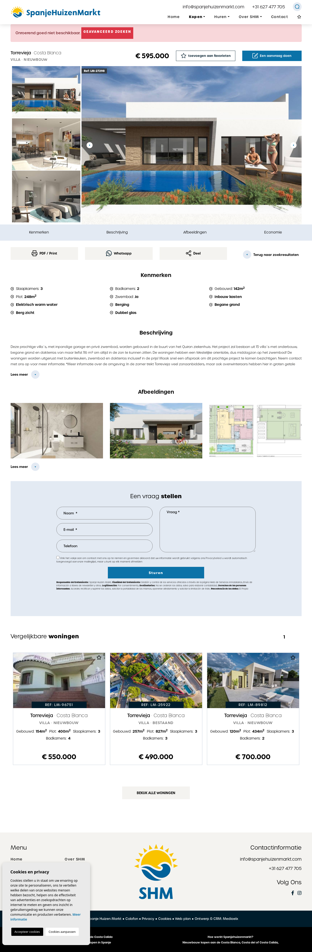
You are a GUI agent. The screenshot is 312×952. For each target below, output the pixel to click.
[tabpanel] (59, 709)
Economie (273, 232)
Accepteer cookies (27, 932)
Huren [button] (220, 17)
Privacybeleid (214, 558)
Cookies (164, 919)
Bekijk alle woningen (156, 793)
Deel (193, 253)
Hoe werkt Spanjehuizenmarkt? (230, 937)
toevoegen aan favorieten (206, 55)
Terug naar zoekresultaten (271, 254)
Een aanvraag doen (271, 55)
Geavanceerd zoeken (107, 31)
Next (293, 145)
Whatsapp (119, 253)
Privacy (148, 919)
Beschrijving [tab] (117, 232)
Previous (89, 145)
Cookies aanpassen (62, 932)
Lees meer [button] (19, 466)
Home (174, 17)
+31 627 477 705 (268, 6)
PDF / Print (44, 253)
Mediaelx (230, 919)
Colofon (131, 919)
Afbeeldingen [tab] (195, 232)
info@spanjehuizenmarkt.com (213, 6)
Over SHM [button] (249, 17)
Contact (279, 17)
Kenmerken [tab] (39, 232)
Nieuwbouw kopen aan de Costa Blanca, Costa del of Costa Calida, (230, 942)
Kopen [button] (196, 16)
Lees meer (19, 374)
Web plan (183, 919)
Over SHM (75, 859)
